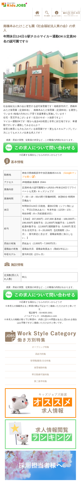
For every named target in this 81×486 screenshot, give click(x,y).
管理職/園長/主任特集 (40, 360)
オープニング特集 (40, 347)
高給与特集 (40, 354)
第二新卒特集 (40, 381)
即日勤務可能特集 (40, 374)
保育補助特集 (40, 367)
